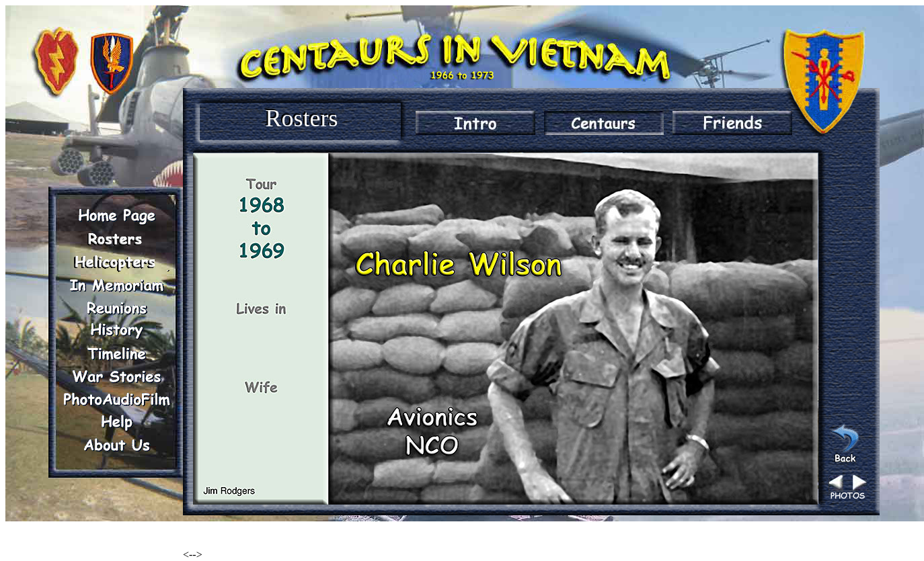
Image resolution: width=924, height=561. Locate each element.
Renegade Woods (220, 531)
